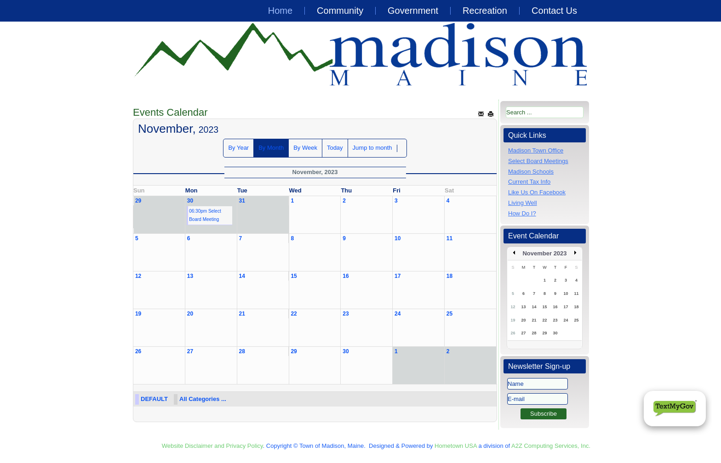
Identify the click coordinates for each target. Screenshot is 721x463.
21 (242, 314)
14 (242, 276)
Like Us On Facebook (537, 192)
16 (346, 276)
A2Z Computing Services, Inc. (550, 445)
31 (242, 201)
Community (340, 11)
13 (190, 276)
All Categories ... (202, 398)
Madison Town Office (535, 150)
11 (449, 238)
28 (242, 351)
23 (346, 314)
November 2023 (544, 253)
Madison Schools (531, 171)
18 (449, 276)
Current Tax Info (529, 181)
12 (138, 276)
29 (138, 201)
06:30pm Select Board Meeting (205, 215)
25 (449, 314)
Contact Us (554, 11)
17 (398, 276)
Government (413, 11)
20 (190, 314)
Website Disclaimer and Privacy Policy (212, 445)
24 (398, 314)
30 (190, 201)
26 (138, 351)
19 (138, 314)
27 (190, 351)
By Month (271, 147)
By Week (305, 147)
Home (280, 11)
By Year (238, 147)
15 (294, 276)
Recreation (485, 11)
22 (294, 314)
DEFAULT (154, 398)
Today (335, 147)
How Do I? (522, 213)
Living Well (522, 202)
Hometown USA (456, 445)
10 (398, 238)
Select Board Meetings (538, 161)
